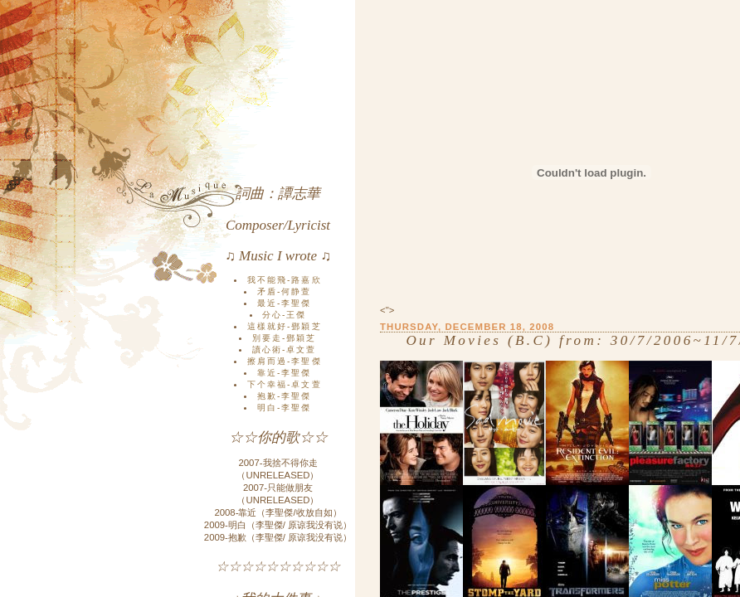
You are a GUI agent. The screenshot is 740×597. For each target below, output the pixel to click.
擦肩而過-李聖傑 (284, 361)
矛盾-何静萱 (284, 291)
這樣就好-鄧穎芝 (284, 326)
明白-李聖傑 (284, 407)
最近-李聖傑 (284, 303)
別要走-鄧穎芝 (284, 337)
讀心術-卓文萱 (284, 349)
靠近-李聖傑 (284, 372)
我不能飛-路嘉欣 (284, 279)
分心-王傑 (284, 314)
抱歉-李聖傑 (284, 395)
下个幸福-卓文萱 (284, 384)
